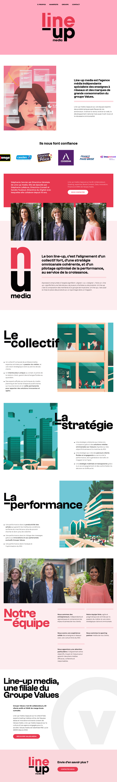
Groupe (65, 4)
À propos (41, 4)
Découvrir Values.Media (26, 736)
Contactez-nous (67, 769)
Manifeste (53, 4)
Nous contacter (78, 192)
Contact (76, 4)
